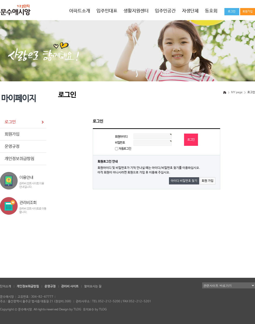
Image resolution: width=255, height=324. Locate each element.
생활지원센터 (136, 11)
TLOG (77, 309)
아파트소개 (79, 11)
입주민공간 (165, 11)
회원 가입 (208, 181)
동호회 (211, 11)
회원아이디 (121, 136)
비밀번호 (120, 142)
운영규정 (12, 146)
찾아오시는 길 (93, 286)
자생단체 (190, 11)
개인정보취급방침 (19, 158)
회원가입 (12, 134)
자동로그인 (125, 148)
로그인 (10, 122)
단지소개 (5, 286)
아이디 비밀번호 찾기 (184, 181)
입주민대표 (106, 11)
